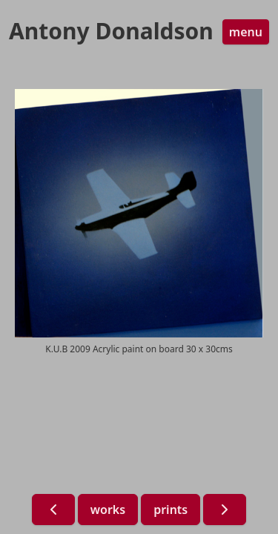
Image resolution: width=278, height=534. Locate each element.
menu (245, 32)
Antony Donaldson (111, 31)
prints (170, 509)
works (107, 509)
